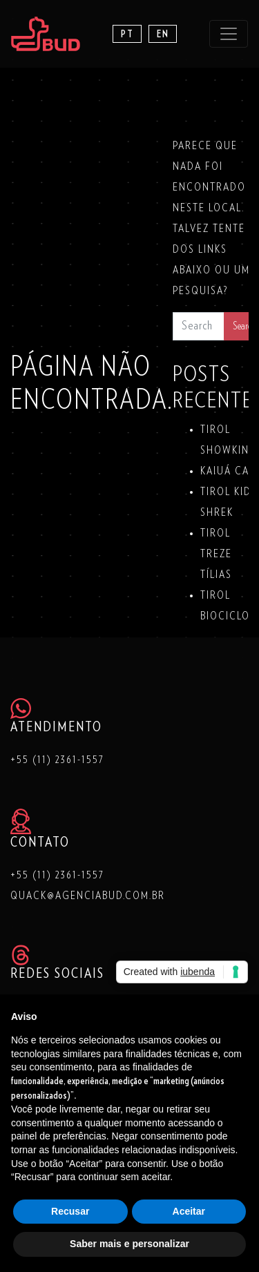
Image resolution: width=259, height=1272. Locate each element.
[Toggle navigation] (228, 34)
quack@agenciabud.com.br (87, 895)
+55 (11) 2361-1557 (57, 759)
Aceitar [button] (189, 1211)
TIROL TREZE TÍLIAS (216, 554)
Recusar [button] (70, 1211)
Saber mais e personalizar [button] (129, 1243)
